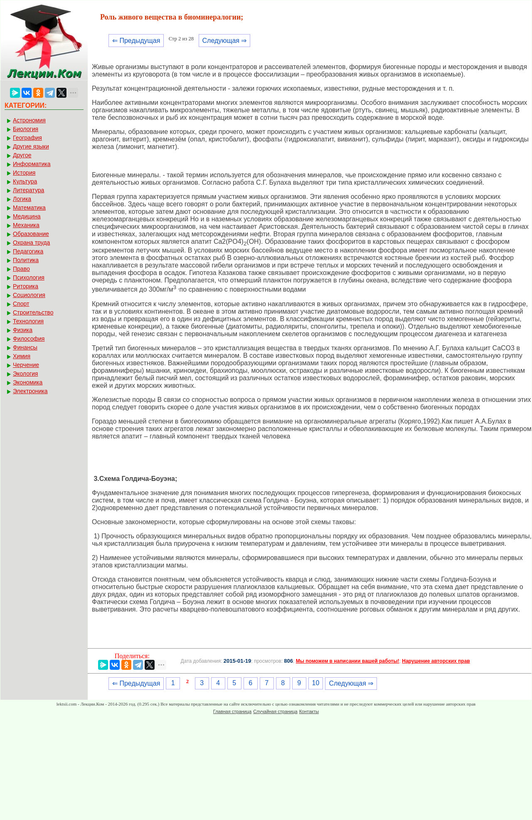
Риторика (25, 286)
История (24, 172)
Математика (29, 207)
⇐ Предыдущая (136, 40)
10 (316, 682)
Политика (26, 260)
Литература (28, 190)
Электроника (30, 391)
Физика (22, 330)
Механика (26, 225)
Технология (28, 321)
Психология (28, 277)
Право (21, 268)
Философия (28, 338)
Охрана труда (31, 242)
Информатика (31, 164)
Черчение (26, 365)
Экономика (27, 382)
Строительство (33, 312)
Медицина (27, 216)
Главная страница (232, 711)
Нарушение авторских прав (436, 661)
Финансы (25, 347)
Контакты (309, 711)
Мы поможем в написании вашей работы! (347, 661)
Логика (22, 199)
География (27, 137)
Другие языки (31, 146)
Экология (25, 373)
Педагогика (28, 251)
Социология (29, 295)
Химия (21, 356)
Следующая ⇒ (224, 40)
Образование (31, 233)
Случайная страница (275, 711)
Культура (25, 181)
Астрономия (29, 120)
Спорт (21, 303)
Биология (25, 129)
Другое (22, 155)
